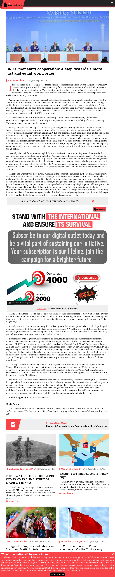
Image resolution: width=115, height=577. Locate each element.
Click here (41, 308)
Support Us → (57, 574)
